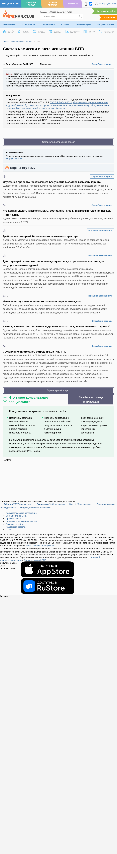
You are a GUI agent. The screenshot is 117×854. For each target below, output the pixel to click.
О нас (8, 529)
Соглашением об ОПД (35, 560)
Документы (9, 24)
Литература (48, 24)
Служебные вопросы (102, 64)
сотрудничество (14, 158)
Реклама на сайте (106, 11)
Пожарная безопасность (100, 230)
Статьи (65, 24)
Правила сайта (13, 518)
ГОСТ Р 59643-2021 (61, 102)
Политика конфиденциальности (21, 521)
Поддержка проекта (15, 527)
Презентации (83, 24)
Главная (6, 42)
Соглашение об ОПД (16, 516)
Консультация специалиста (21, 42)
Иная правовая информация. (40, 545)
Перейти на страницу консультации (91, 399)
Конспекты (28, 24)
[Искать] (80, 16)
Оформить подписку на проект (58, 142)
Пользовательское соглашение (21, 513)
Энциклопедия (105, 24)
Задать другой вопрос (58, 390)
